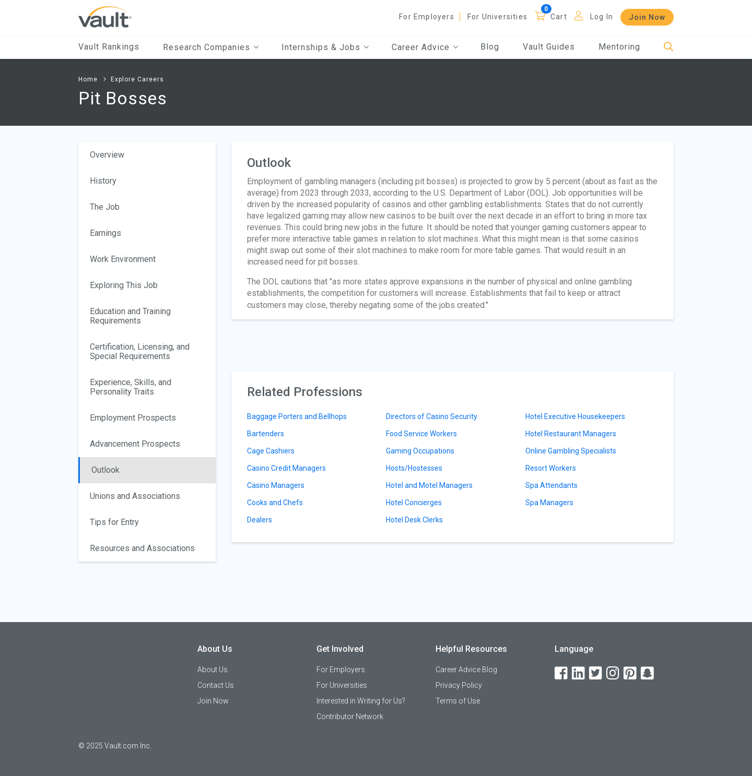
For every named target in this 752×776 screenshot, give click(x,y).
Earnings (105, 233)
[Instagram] (613, 673)
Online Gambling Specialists (570, 451)
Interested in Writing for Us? (360, 701)
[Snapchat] (648, 673)
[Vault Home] (105, 16)
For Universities (497, 17)
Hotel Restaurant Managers (570, 433)
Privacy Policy (459, 685)
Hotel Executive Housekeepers (575, 416)
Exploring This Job (124, 285)
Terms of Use (458, 701)
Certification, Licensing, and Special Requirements (140, 351)
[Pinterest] (631, 673)
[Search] (669, 47)
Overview (107, 155)
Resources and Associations (142, 548)
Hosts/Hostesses (414, 468)
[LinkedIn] (579, 673)
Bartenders (265, 433)
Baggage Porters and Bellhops (297, 416)
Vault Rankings (108, 47)
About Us (212, 669)
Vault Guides (549, 47)
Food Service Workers (421, 433)
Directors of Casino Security (431, 416)
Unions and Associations (135, 496)
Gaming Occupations (420, 451)
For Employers (426, 17)
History (103, 181)
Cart (558, 17)
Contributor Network (349, 716)
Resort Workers (550, 468)
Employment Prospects (133, 418)
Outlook (105, 470)
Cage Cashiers (271, 451)
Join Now (647, 17)
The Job (105, 207)
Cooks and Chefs (275, 502)
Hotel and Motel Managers (429, 485)
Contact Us (215, 685)
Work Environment (123, 259)
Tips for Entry (114, 522)
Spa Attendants (551, 485)
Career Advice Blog (466, 669)
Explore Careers (137, 79)
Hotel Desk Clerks (414, 520)
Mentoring (619, 47)
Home (88, 79)
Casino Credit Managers (286, 468)
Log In (601, 17)
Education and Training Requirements (130, 316)
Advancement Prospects (135, 444)
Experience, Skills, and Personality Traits (130, 387)
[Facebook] (562, 673)
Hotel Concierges (414, 502)
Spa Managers (549, 502)
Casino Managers (275, 485)
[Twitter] (596, 673)
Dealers (259, 520)
